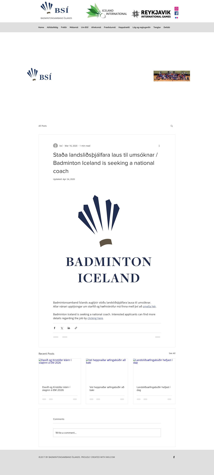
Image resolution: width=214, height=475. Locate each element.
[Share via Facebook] (54, 328)
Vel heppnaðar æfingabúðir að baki (107, 389)
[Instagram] (176, 9)
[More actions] (159, 145)
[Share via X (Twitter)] (61, 328)
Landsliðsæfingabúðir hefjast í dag (153, 389)
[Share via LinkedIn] (68, 328)
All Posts (43, 125)
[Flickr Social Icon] (176, 18)
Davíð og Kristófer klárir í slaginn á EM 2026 (56, 389)
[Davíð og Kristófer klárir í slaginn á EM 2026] (60, 370)
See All (172, 353)
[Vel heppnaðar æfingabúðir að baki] (107, 370)
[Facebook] (176, 13)
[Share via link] (76, 328)
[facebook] (174, 457)
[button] (141, 27)
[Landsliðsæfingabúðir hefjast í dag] (154, 370)
